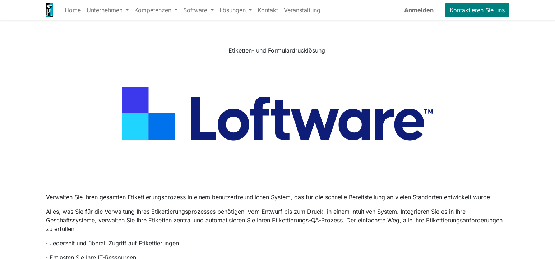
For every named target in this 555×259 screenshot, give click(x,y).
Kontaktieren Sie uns (477, 10)
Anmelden (419, 10)
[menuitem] (73, 10)
